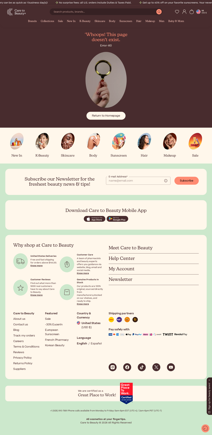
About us (19, 319)
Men (161, 21)
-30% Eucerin (54, 325)
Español (96, 344)
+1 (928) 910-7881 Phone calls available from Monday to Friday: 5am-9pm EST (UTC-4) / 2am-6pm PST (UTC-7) (106, 410)
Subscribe (186, 181)
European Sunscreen (52, 332)
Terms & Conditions (26, 347)
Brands (32, 21)
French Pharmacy (57, 340)
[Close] (209, 379)
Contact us (20, 325)
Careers (18, 341)
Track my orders (24, 336)
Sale (60, 21)
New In (71, 21)
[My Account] (184, 11)
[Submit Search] (159, 11)
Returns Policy (22, 363)
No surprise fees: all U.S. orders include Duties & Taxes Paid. (107, 2)
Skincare (100, 21)
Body (112, 21)
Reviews (18, 352)
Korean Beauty (54, 345)
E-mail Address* (118, 176)
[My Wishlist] (177, 11)
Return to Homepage (106, 116)
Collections (47, 21)
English (82, 344)
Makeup (150, 21)
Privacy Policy (22, 358)
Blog (16, 330)
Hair (138, 21)
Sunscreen (125, 21)
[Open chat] (205, 428)
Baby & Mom (176, 21)
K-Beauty (85, 21)
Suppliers (19, 369)
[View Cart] (191, 11)
